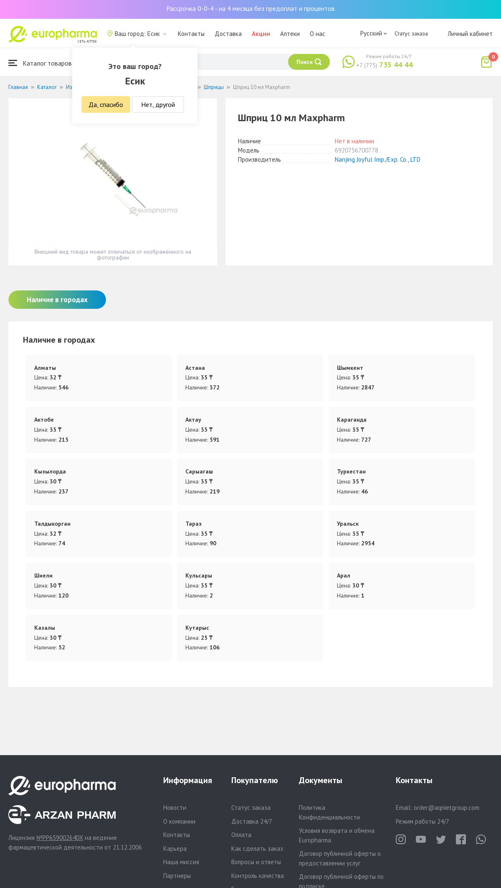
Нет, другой (158, 104)
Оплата (241, 835)
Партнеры (177, 876)
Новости (174, 808)
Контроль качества (257, 876)
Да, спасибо (106, 104)
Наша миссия (181, 862)
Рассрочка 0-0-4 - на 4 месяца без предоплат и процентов (250, 8)
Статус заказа (411, 33)
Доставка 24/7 (251, 821)
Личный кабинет (470, 34)
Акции (261, 34)
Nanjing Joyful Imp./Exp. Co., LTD (377, 159)
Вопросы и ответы (256, 862)
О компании (179, 821)
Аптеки (290, 34)
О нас (317, 34)
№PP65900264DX (59, 838)
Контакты (191, 34)
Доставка (228, 34)
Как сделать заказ (257, 848)
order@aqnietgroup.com (446, 808)
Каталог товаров (40, 63)
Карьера (175, 848)
